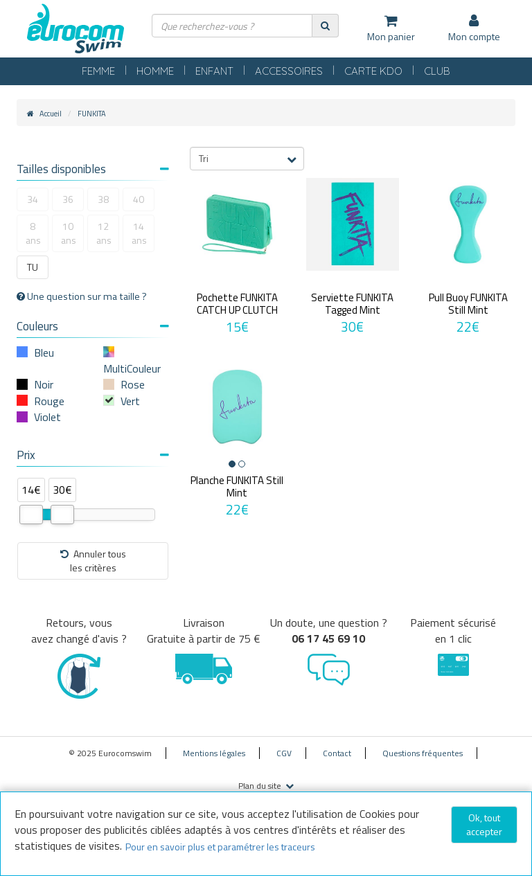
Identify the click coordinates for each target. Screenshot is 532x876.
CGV (284, 753)
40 (138, 199)
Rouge (49, 401)
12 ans (104, 233)
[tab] (93, 171)
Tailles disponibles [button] (93, 169)
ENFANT (214, 71)
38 (103, 199)
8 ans (33, 233)
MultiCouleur (132, 368)
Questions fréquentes (422, 753)
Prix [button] (93, 455)
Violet (47, 417)
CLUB (437, 71)
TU (32, 267)
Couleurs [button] (93, 326)
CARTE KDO (373, 71)
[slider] (31, 514)
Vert (130, 401)
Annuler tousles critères (93, 560)
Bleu (44, 352)
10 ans (68, 233)
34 (32, 199)
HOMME (155, 71)
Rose (133, 384)
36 (67, 199)
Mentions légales (214, 753)
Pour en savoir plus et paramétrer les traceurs (220, 846)
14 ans (139, 233)
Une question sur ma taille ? (82, 296)
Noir (43, 384)
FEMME (98, 71)
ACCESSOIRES (289, 71)
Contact (337, 753)
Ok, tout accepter (484, 824)
